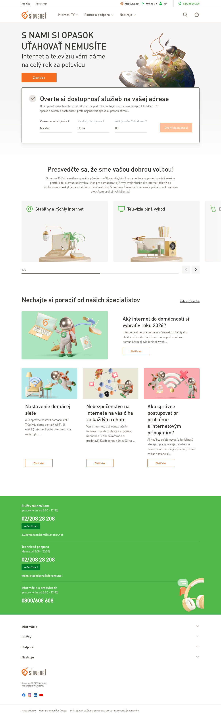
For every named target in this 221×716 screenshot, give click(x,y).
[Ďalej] (196, 270)
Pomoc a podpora (99, 14)
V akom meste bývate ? (56, 126)
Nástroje (128, 14)
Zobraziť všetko (190, 301)
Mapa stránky (29, 710)
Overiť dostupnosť (176, 128)
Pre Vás (26, 3)
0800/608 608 (37, 600)
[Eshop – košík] (197, 14)
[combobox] (56, 128)
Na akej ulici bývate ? (93, 126)
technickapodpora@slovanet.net (42, 575)
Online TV (149, 3)
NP (163, 3)
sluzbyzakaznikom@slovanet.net (42, 534)
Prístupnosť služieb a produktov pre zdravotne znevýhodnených (104, 710)
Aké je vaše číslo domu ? (131, 126)
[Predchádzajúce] (186, 270)
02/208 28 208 (188, 3)
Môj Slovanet (129, 3)
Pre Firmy (41, 3)
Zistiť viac (39, 77)
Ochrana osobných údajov (53, 710)
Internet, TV (68, 14)
